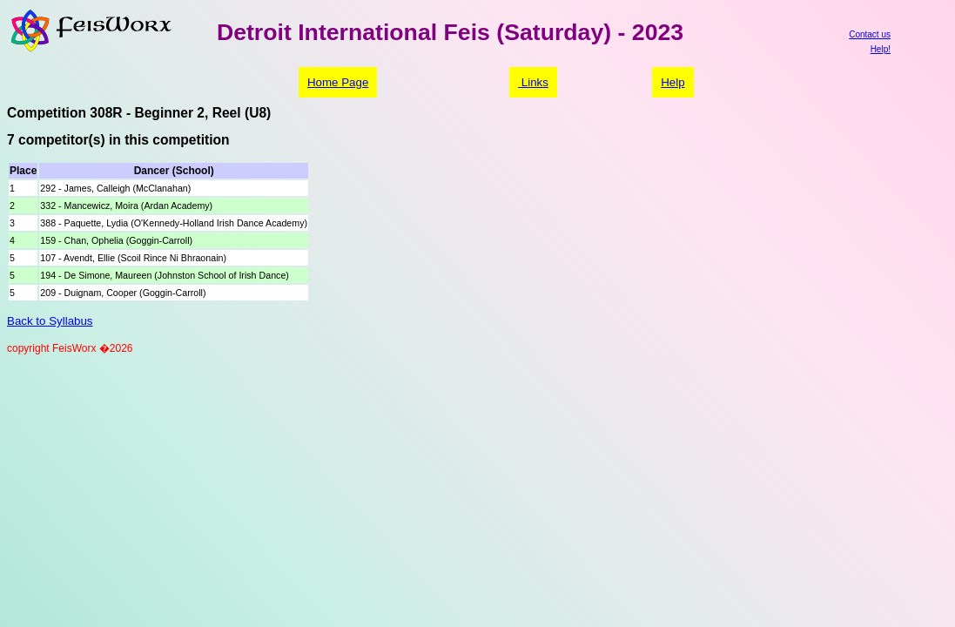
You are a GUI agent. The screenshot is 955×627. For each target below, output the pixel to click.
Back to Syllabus (50, 320)
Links (533, 82)
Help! (881, 49)
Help (672, 82)
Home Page (337, 82)
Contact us (870, 34)
